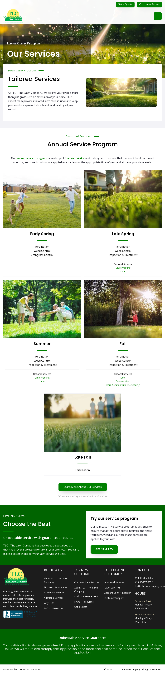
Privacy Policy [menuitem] (10, 669)
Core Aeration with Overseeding (123, 384)
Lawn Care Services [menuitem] (54, 592)
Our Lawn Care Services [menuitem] (86, 582)
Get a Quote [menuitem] (80, 606)
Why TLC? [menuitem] (49, 602)
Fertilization (42, 246)
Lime (123, 271)
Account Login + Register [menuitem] (117, 592)
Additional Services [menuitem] (53, 597)
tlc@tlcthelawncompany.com (150, 586)
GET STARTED (104, 549)
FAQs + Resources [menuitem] (53, 608)
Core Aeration (123, 381)
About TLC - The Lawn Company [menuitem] (56, 580)
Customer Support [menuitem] (114, 597)
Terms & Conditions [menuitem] (30, 669)
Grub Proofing (123, 267)
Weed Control (42, 251)
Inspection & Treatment (123, 255)
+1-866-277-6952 (144, 582)
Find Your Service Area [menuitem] (55, 587)
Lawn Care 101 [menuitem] (112, 587)
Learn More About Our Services (82, 487)
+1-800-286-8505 (144, 577)
